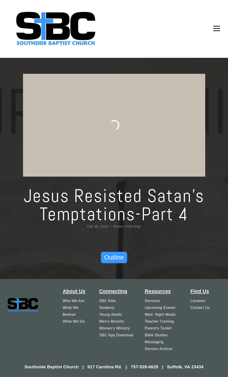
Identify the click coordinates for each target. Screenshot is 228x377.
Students (107, 307)
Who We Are (74, 301)
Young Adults (110, 314)
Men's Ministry (111, 321)
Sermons (152, 301)
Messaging (154, 342)
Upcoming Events (160, 307)
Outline (114, 257)
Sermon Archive (159, 349)
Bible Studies (156, 335)
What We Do (74, 321)
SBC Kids (107, 301)
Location (197, 301)
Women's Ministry (114, 328)
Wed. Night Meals (160, 314)
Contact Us (200, 307)
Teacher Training (159, 321)
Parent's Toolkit (158, 328)
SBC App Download (116, 335)
